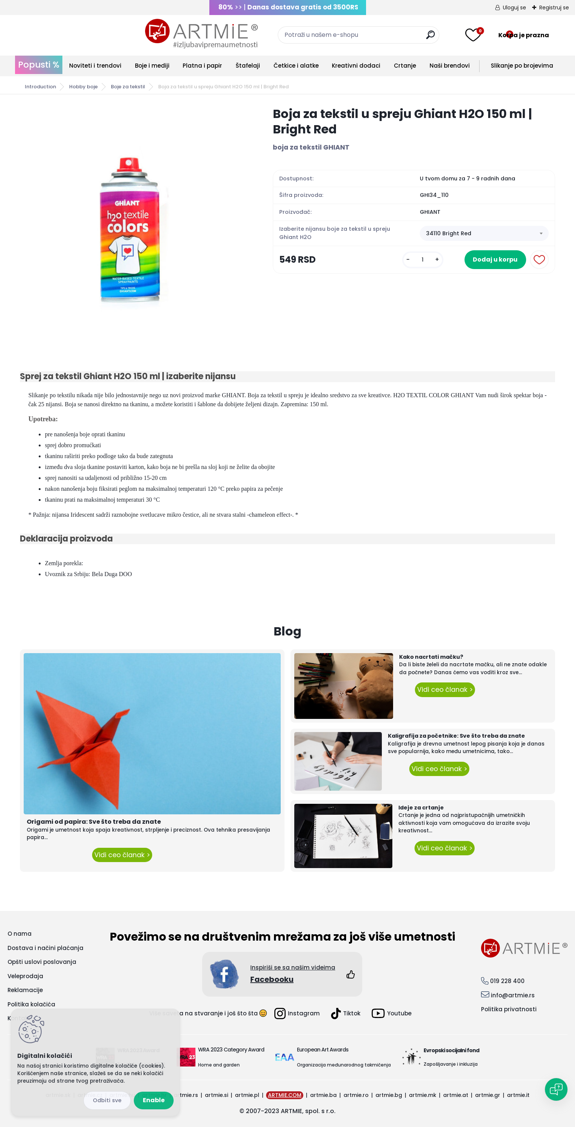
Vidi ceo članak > (122, 854)
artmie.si (216, 1095)
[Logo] (76, 34)
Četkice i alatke (296, 66)
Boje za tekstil (128, 86)
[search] (367, 37)
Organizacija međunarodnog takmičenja (344, 1065)
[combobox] (484, 234)
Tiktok (345, 1013)
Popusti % (38, 65)
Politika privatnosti (509, 1009)
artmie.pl (247, 1095)
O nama (20, 934)
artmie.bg (388, 1095)
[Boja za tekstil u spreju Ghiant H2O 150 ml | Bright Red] (134, 218)
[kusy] (412, 263)
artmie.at (455, 1095)
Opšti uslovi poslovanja (42, 962)
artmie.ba (323, 1095)
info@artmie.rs (513, 995)
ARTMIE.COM (284, 1095)
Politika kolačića (31, 1004)
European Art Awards (322, 1049)
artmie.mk (422, 1095)
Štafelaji (248, 66)
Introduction (40, 86)
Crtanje (405, 66)
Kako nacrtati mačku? (431, 657)
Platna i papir (202, 66)
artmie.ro (356, 1095)
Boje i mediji (152, 66)
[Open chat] (556, 1089)
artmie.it (518, 1095)
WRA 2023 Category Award (231, 1049)
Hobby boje (83, 86)
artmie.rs (186, 1095)
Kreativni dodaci (356, 66)
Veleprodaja (25, 976)
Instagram (297, 1013)
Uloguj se (514, 7)
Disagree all (107, 1100)
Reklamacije (25, 990)
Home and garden (219, 1065)
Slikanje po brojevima (522, 66)
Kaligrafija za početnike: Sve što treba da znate (456, 736)
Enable (154, 1100)
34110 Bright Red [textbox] (448, 234)
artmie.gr (487, 1095)
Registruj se (554, 7)
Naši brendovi (450, 66)
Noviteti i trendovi (95, 66)
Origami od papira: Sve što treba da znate (94, 821)
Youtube (392, 1013)
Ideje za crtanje (421, 807)
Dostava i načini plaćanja (45, 948)
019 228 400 (507, 981)
